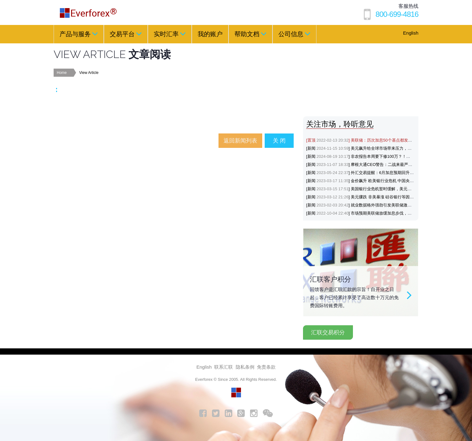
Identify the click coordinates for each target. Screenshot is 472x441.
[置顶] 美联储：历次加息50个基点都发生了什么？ (367, 140)
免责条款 (266, 367)
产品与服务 (79, 33)
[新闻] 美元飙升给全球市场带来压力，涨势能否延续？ (371, 148)
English (410, 33)
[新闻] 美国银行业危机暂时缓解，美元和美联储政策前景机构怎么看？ (385, 189)
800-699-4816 (397, 14)
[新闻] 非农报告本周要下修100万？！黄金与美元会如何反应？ (378, 156)
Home (62, 72)
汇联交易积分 (328, 332)
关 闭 (279, 141)
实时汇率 (170, 33)
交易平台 (126, 33)
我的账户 (210, 34)
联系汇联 (223, 367)
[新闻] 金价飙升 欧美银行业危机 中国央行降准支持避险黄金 (376, 180)
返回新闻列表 (240, 141)
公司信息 (294, 33)
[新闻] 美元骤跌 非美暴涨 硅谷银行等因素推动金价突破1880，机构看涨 (386, 197)
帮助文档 (250, 33)
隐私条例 (245, 367)
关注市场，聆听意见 (339, 123)
